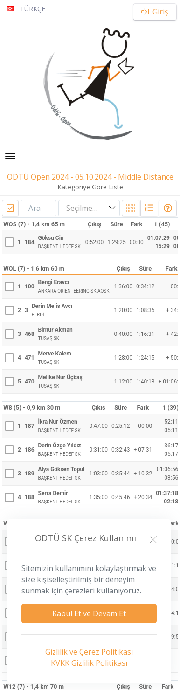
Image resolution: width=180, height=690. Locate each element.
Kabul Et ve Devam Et (89, 613)
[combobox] (89, 208)
